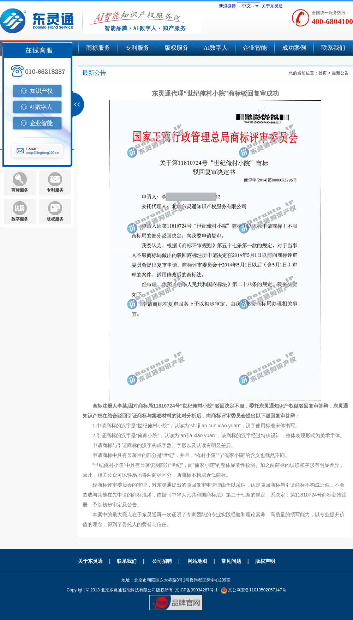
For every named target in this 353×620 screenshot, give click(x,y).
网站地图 (197, 561)
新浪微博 (227, 6)
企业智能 (255, 47)
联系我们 (333, 47)
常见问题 (231, 561)
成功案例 (294, 47)
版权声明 (265, 561)
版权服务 (176, 47)
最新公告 (340, 73)
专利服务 (137, 47)
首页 (322, 73)
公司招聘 (162, 561)
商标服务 (98, 47)
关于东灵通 (272, 6)
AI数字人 (216, 47)
